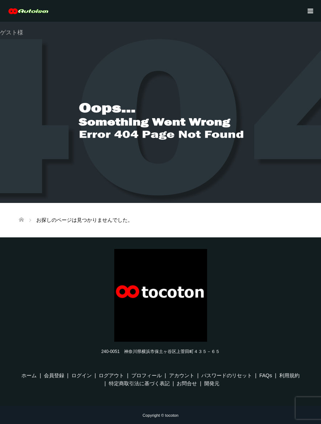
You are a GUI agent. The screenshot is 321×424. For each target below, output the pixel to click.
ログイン (81, 375)
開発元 (211, 383)
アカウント (181, 375)
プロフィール (146, 375)
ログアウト (111, 375)
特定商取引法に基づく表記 (139, 383)
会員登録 (54, 375)
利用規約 (289, 375)
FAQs (265, 375)
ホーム (29, 375)
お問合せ (187, 383)
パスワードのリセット (226, 375)
